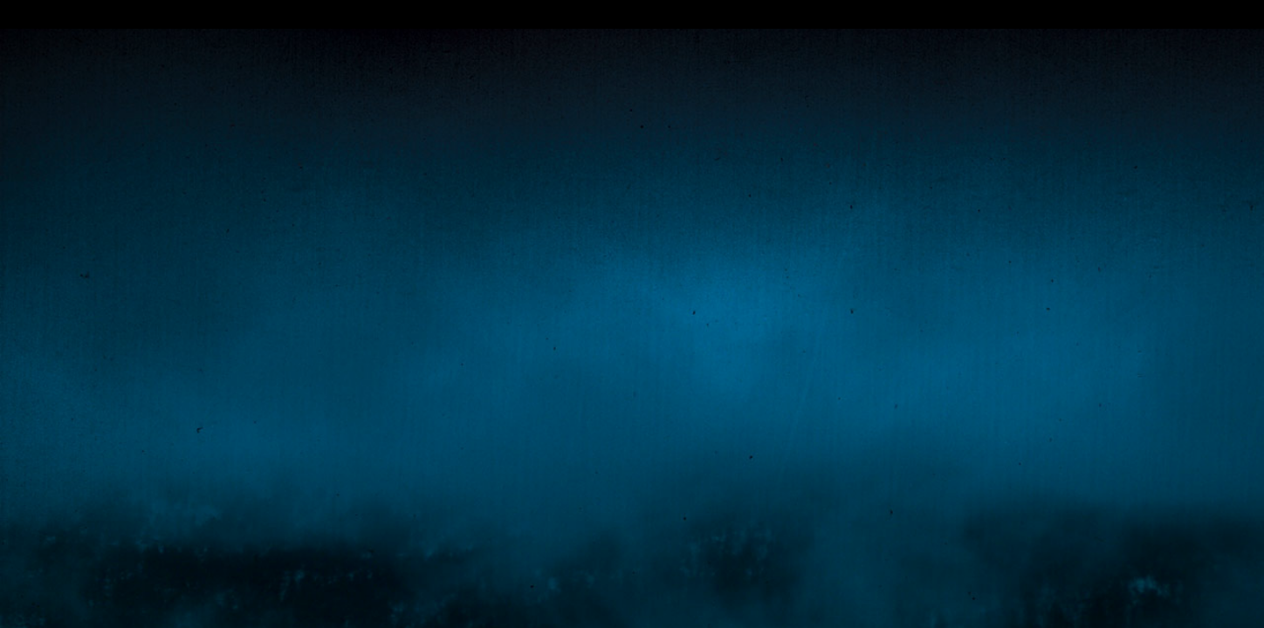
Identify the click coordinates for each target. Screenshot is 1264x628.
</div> (632, 14)
